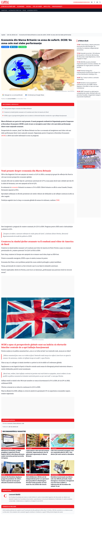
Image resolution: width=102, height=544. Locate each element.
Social (28, 6)
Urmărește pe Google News (34, 95)
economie (10, 423)
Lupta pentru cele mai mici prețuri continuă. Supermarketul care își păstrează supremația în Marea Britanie (37, 453)
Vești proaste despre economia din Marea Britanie (18, 108)
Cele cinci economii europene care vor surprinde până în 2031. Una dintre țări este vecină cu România (62, 452)
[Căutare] (100, 2)
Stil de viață (37, 6)
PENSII (24, 10)
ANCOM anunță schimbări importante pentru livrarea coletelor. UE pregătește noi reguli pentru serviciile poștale (88, 64)
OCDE (4, 136)
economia (15, 187)
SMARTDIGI (4, 10)
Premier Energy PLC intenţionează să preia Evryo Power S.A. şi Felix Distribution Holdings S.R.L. (88, 72)
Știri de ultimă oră (8, 6)
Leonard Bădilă (11, 98)
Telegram (14, 47)
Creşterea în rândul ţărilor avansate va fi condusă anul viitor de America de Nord (26, 112)
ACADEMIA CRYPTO (32, 10)
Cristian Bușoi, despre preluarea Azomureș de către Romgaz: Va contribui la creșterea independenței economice (88, 47)
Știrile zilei (83, 41)
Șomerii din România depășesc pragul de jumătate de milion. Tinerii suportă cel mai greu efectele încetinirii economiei (11, 479)
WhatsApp (22, 47)
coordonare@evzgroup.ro (81, 2)
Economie (20, 6)
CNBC (58, 200)
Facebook (5, 47)
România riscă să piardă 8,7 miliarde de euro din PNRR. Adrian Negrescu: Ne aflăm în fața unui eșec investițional (88, 85)
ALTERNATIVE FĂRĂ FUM (15, 10)
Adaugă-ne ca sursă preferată (12, 95)
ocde (23, 423)
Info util (47, 6)
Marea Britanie (17, 423)
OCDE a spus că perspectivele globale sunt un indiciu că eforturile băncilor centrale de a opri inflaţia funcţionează (35, 115)
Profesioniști (57, 6)
